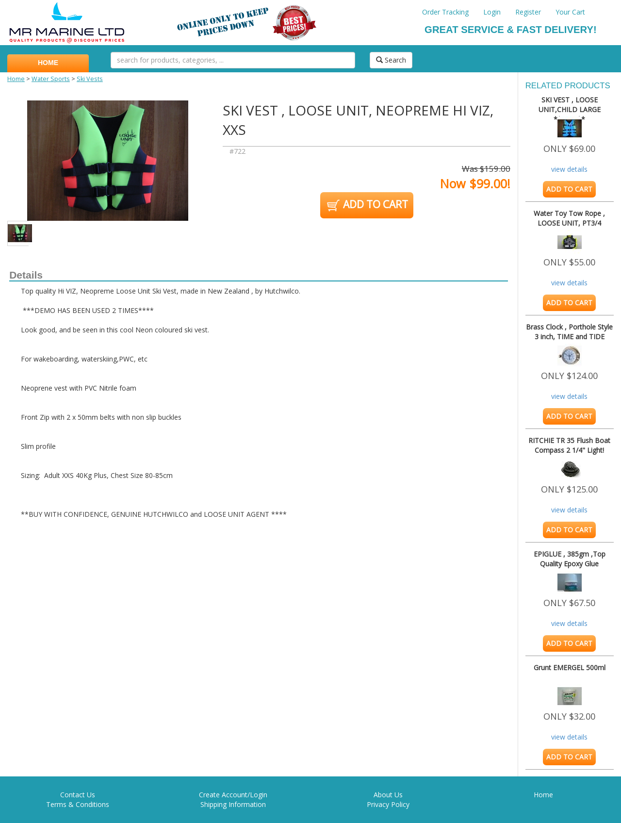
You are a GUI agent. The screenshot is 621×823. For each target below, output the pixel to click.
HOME (48, 62)
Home (16, 79)
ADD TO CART (366, 205)
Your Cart (570, 11)
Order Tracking (445, 11)
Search (391, 60)
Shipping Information (233, 804)
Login (492, 11)
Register (528, 11)
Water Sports (51, 79)
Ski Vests (90, 79)
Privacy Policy (388, 804)
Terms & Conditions (77, 804)
